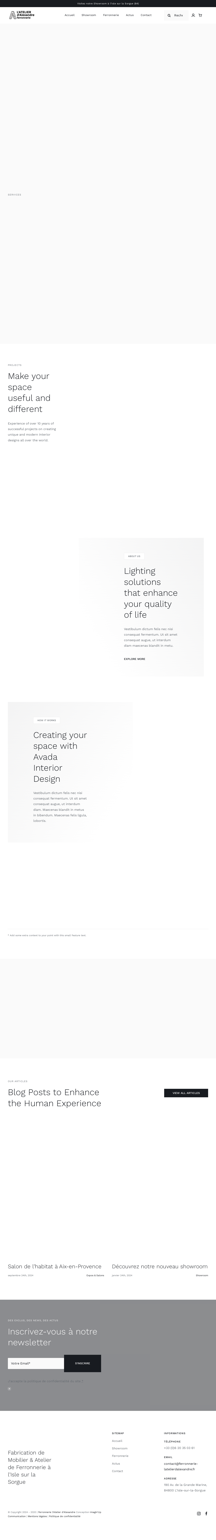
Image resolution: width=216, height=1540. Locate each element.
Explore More (134, 659)
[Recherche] (176, 15)
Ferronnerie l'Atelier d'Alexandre (56, 1512)
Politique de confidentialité (64, 1516)
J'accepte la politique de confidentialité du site (45, 1381)
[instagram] (199, 1513)
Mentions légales (37, 1516)
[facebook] (206, 1513)
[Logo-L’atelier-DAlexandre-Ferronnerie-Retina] (22, 11)
